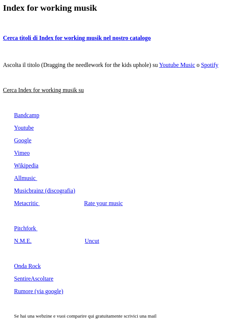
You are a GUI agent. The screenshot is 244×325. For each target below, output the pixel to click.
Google (22, 140)
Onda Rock (27, 266)
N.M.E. (23, 241)
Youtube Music (177, 65)
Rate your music (103, 203)
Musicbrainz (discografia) (44, 190)
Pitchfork (26, 228)
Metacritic (27, 203)
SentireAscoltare (34, 278)
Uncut (92, 241)
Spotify (209, 65)
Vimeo (22, 153)
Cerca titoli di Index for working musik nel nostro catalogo (77, 38)
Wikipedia (26, 165)
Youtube (24, 128)
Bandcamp (26, 115)
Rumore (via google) (38, 291)
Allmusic (25, 178)
